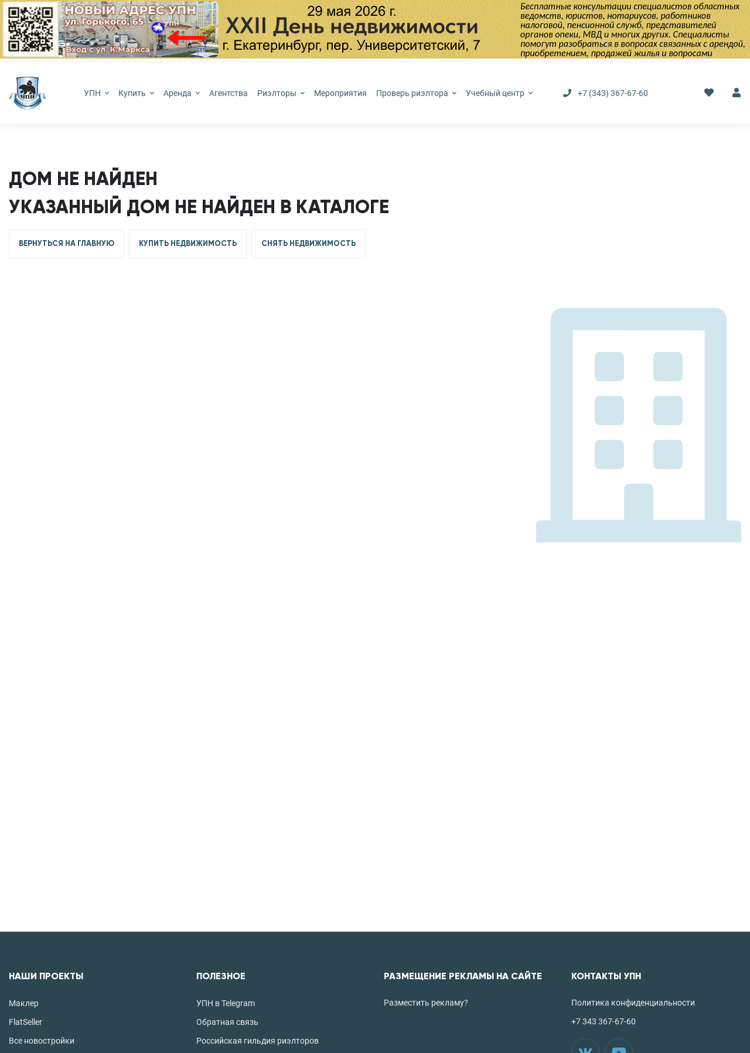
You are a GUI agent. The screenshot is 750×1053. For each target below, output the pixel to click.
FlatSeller (25, 1022)
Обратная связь (227, 1022)
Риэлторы (281, 93)
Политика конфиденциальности (633, 1002)
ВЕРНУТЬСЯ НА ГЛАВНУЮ (66, 243)
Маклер (24, 1003)
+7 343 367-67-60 (603, 1021)
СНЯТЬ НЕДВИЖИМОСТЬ (308, 243)
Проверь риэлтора (416, 93)
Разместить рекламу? (426, 1002)
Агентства (228, 93)
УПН (96, 93)
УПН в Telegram (225, 1003)
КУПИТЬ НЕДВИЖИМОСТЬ (188, 243)
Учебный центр (499, 93)
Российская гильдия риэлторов (257, 1040)
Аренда (181, 93)
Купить (136, 93)
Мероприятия (340, 93)
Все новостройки (41, 1040)
